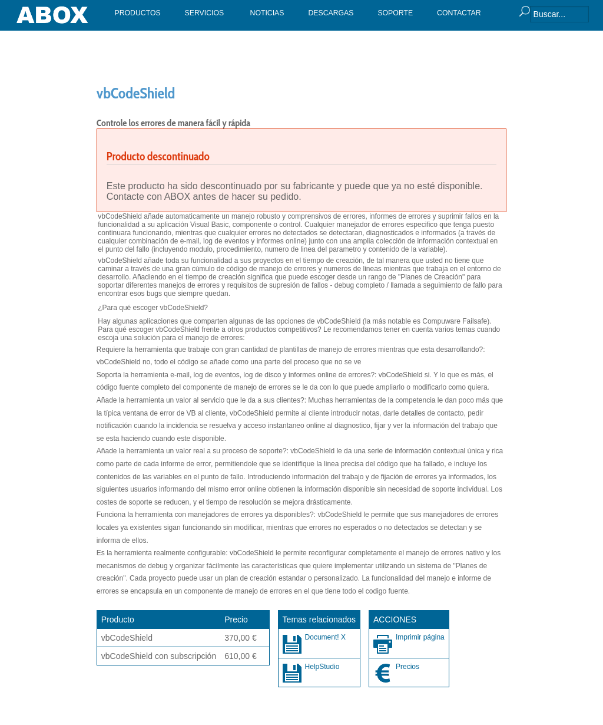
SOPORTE (395, 13)
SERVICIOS (204, 13)
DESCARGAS (330, 13)
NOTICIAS (267, 13)
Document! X (325, 637)
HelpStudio (322, 667)
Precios (407, 667)
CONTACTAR (459, 13)
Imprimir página (420, 637)
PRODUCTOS (138, 13)
